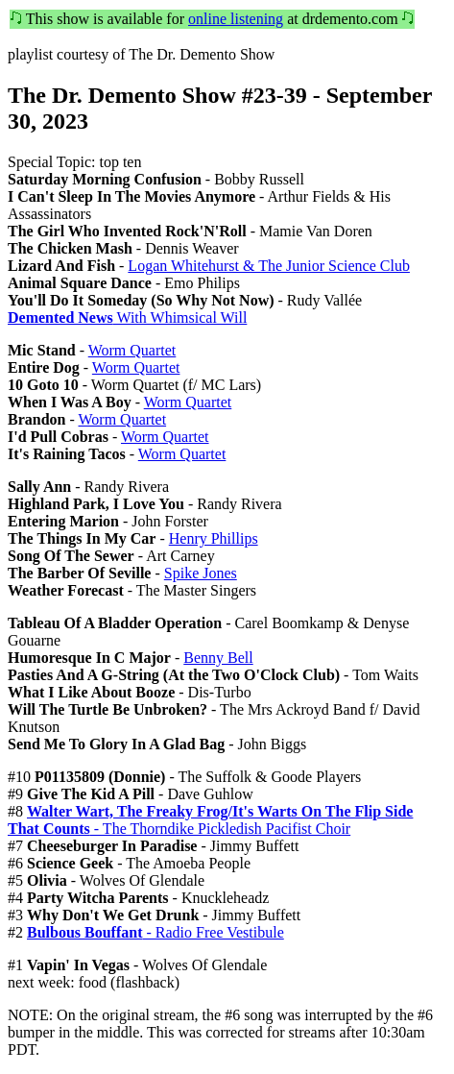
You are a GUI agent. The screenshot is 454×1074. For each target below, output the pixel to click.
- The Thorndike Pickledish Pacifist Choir (210, 820)
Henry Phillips (213, 538)
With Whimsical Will (127, 317)
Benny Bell (217, 657)
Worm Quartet (132, 350)
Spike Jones (200, 573)
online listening (235, 19)
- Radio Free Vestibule (155, 932)
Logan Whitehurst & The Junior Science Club (269, 265)
